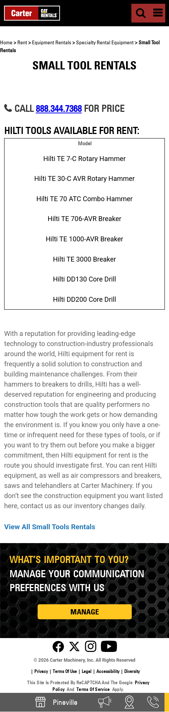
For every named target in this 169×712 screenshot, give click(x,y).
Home (6, 42)
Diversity (132, 671)
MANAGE (84, 611)
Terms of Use (65, 671)
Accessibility (107, 671)
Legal (86, 671)
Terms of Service (93, 689)
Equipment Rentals (51, 42)
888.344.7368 (59, 108)
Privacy (41, 671)
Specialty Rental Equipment (105, 42)
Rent (22, 42)
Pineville (56, 702)
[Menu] (157, 13)
